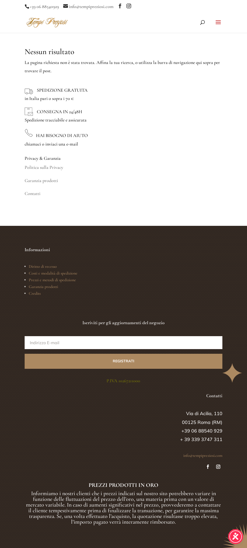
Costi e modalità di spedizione (53, 273)
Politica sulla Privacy (44, 167)
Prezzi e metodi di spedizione (52, 280)
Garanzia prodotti (41, 180)
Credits (35, 293)
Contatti (32, 193)
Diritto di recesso (43, 266)
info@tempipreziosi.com (202, 455)
